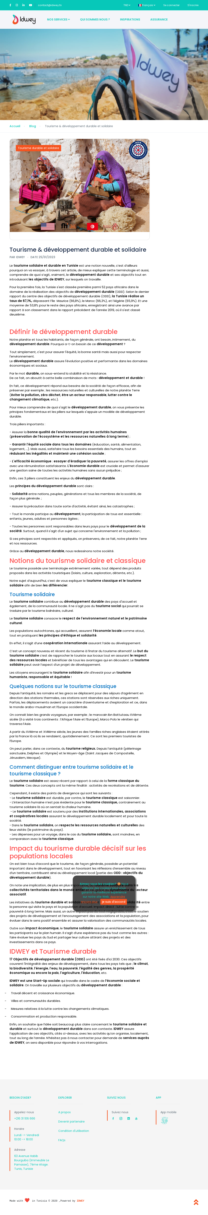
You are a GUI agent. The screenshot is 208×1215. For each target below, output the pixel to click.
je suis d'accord (113, 902)
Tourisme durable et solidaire (38, 148)
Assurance (159, 19)
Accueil (15, 126)
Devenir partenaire (71, 1121)
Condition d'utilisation (73, 1131)
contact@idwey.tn (50, 5)
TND (127, 5)
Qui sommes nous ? (95, 19)
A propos (64, 1112)
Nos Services (58, 19)
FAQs (61, 1140)
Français (146, 5)
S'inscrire (192, 5)
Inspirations (130, 19)
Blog (32, 126)
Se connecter (171, 5)
